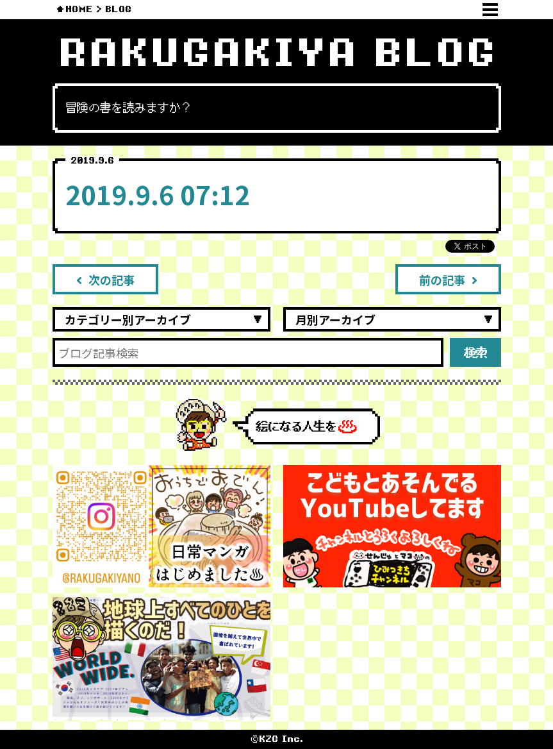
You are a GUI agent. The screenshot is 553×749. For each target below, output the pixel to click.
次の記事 (105, 279)
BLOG (118, 9)
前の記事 (448, 279)
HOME (79, 9)
